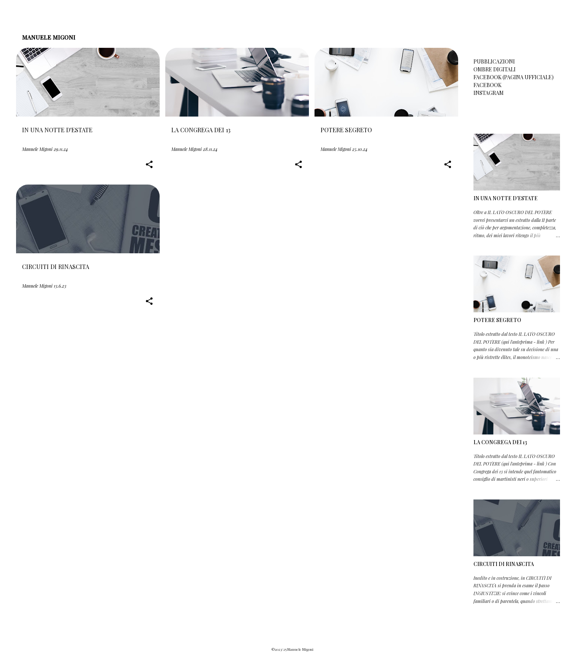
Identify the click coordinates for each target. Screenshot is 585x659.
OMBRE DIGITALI (494, 69)
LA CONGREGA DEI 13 (500, 442)
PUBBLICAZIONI (494, 61)
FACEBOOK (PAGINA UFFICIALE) (513, 77)
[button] (149, 165)
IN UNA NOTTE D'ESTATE (505, 198)
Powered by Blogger (292, 634)
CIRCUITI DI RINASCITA (503, 563)
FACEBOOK (487, 85)
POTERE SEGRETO (497, 320)
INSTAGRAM (488, 92)
